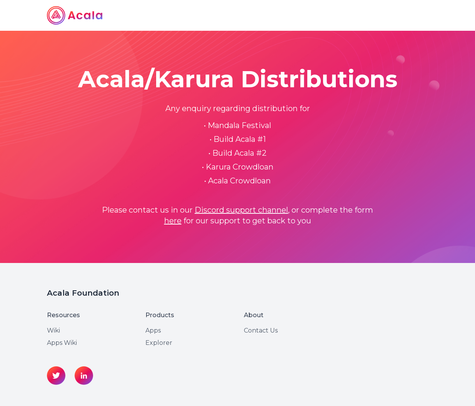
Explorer (158, 342)
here (173, 220)
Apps (153, 330)
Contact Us (261, 330)
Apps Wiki (62, 342)
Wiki (53, 330)
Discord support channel (241, 210)
